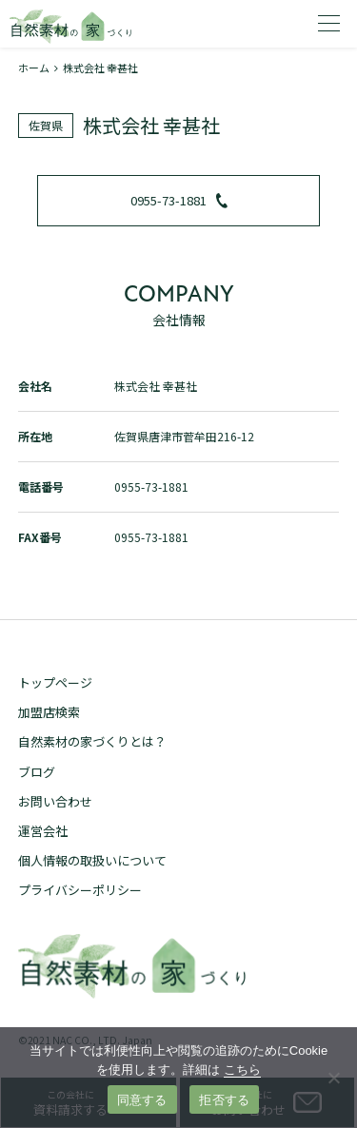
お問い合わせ (55, 801)
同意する (142, 1100)
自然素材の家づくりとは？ (92, 741)
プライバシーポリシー (80, 890)
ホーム (34, 67)
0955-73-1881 (179, 200)
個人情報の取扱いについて (92, 860)
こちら (242, 1069)
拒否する (224, 1100)
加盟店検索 (49, 712)
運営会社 (43, 831)
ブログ (36, 772)
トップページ (55, 682)
